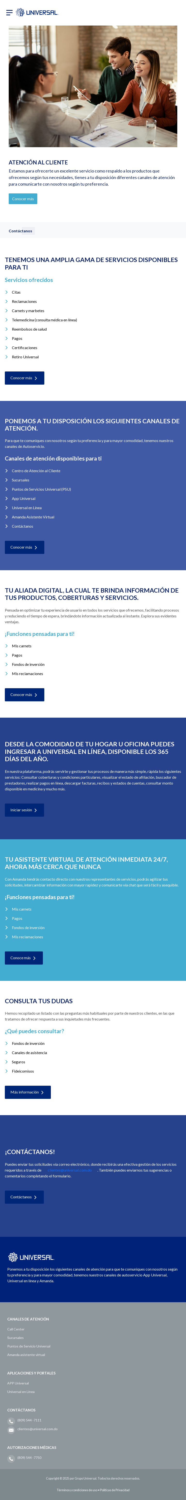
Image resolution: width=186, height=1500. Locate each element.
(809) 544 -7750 (29, 1457)
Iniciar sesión (24, 810)
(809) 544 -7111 (29, 1420)
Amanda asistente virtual (26, 1355)
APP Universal (18, 1383)
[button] (9, 12)
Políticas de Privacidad (115, 1490)
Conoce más (23, 958)
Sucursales (15, 1338)
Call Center (15, 1329)
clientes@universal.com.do (70, 1170)
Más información (27, 1092)
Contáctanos (24, 1197)
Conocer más (23, 198)
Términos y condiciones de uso (77, 1490)
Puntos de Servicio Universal (28, 1346)
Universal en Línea (21, 1392)
